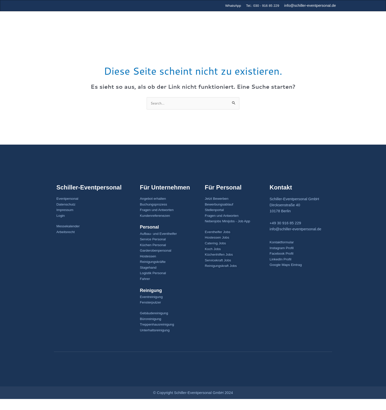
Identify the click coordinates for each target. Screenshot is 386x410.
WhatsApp (229, 5)
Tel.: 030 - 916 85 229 (261, 5)
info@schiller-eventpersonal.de (310, 5)
